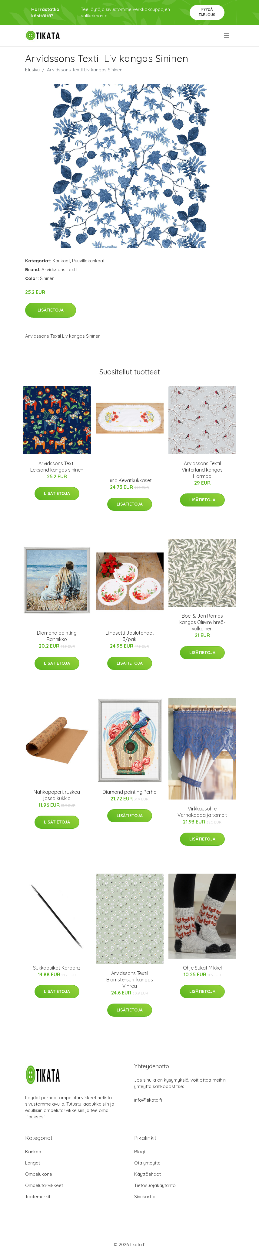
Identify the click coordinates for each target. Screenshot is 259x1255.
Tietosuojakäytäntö (155, 1185)
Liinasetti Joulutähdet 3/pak (129, 636)
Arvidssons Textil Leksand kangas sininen (56, 466)
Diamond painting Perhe (129, 792)
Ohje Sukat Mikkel (202, 968)
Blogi (139, 1151)
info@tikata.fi (148, 1100)
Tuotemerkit (37, 1196)
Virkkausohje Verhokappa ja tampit (202, 812)
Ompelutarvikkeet (44, 1185)
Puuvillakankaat (88, 261)
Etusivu (32, 70)
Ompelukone (38, 1174)
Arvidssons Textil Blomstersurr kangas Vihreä (129, 979)
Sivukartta (144, 1196)
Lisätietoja (51, 310)
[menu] (227, 35)
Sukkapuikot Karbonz (57, 968)
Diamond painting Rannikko (57, 636)
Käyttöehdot (147, 1174)
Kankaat (61, 261)
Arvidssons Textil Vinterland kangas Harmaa (202, 469)
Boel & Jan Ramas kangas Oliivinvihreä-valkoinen (202, 622)
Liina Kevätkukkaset (130, 480)
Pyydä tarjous (207, 12)
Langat (32, 1163)
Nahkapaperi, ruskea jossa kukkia (57, 795)
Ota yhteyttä (147, 1163)
